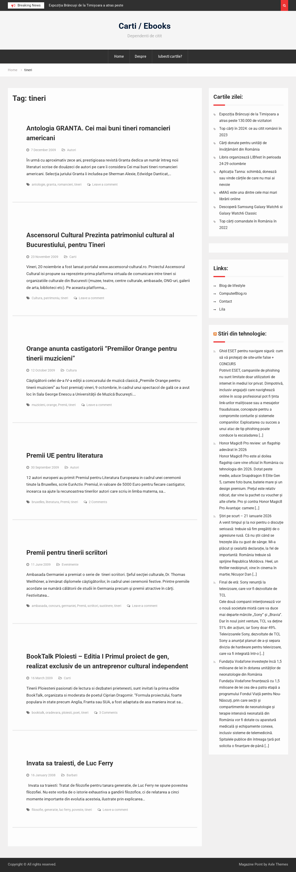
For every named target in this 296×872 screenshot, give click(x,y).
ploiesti (67, 712)
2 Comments (98, 502)
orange (51, 405)
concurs (54, 606)
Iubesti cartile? (170, 56)
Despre (140, 56)
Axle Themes (278, 864)
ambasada (39, 606)
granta (51, 184)
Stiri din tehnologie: (242, 333)
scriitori (92, 606)
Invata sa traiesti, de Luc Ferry (69, 763)
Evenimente (70, 564)
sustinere (106, 606)
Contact (225, 301)
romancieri (65, 184)
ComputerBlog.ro (233, 293)
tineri (77, 184)
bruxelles (38, 502)
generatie (51, 810)
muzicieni (38, 405)
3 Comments (108, 712)
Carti (72, 257)
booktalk (38, 712)
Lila (222, 309)
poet (76, 712)
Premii (62, 405)
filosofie (37, 810)
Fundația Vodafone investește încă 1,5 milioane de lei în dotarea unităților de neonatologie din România (250, 668)
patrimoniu (51, 298)
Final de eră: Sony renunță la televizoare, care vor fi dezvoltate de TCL (248, 588)
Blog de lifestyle (232, 285)
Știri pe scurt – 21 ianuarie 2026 (245, 516)
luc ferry (65, 810)
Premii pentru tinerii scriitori (66, 552)
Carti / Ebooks (145, 26)
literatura (52, 502)
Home (119, 56)
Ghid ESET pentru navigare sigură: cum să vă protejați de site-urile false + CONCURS (251, 357)
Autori (71, 150)
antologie (38, 184)
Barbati (72, 775)
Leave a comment (105, 184)
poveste (77, 810)
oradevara (53, 712)
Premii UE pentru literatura (64, 455)
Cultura (37, 298)
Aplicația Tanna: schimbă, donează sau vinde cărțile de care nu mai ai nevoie (248, 178)
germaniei (69, 606)
